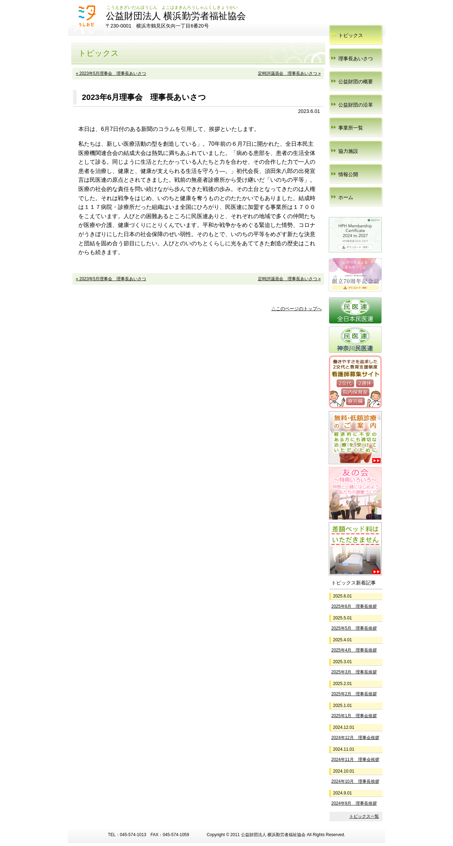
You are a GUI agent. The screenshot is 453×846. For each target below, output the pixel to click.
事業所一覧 (350, 128)
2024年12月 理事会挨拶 (355, 737)
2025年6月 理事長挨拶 (354, 606)
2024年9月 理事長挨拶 (354, 803)
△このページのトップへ (296, 308)
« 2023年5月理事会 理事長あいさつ (111, 73)
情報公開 (348, 174)
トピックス (350, 35)
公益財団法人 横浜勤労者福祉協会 (176, 16)
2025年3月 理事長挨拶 (354, 672)
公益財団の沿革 (355, 105)
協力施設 (348, 151)
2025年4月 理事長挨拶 (354, 650)
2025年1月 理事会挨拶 (354, 715)
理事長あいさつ (355, 58)
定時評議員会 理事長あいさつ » (289, 73)
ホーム (345, 197)
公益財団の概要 (355, 81)
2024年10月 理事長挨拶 (355, 781)
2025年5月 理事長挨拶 (354, 628)
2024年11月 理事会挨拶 (355, 759)
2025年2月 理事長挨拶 (354, 693)
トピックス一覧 (364, 816)
